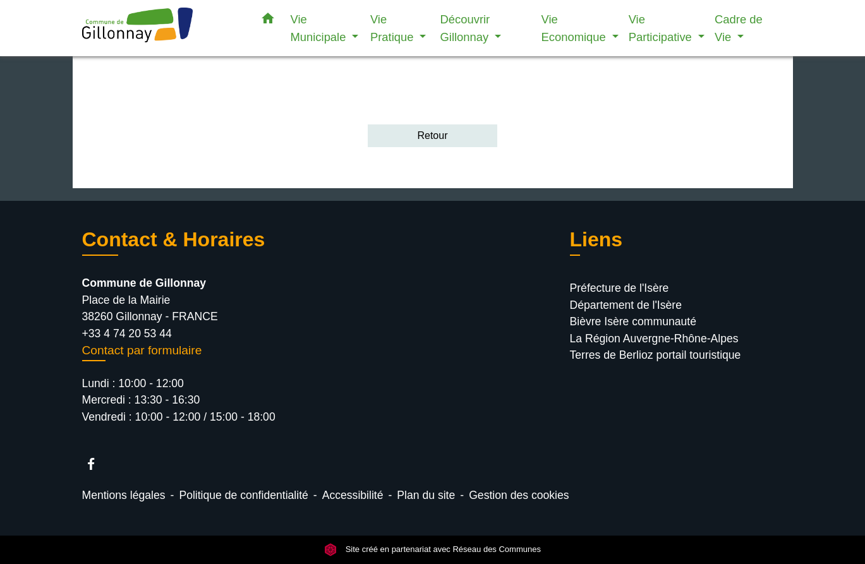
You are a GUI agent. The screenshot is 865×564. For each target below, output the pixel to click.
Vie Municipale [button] (320, 28)
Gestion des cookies (519, 495)
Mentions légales (124, 495)
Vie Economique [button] (575, 28)
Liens (596, 239)
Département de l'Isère (626, 305)
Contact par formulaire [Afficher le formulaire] (142, 350)
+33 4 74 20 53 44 (127, 333)
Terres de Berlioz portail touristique (655, 355)
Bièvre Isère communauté (633, 321)
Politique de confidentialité (243, 495)
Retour (432, 135)
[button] (268, 21)
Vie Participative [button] (662, 28)
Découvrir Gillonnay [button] (466, 28)
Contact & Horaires (173, 239)
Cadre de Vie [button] (739, 28)
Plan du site (426, 495)
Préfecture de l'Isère (619, 288)
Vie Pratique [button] (393, 28)
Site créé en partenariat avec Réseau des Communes (432, 550)
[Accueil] (161, 28)
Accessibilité (353, 495)
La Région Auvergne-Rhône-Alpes (654, 338)
